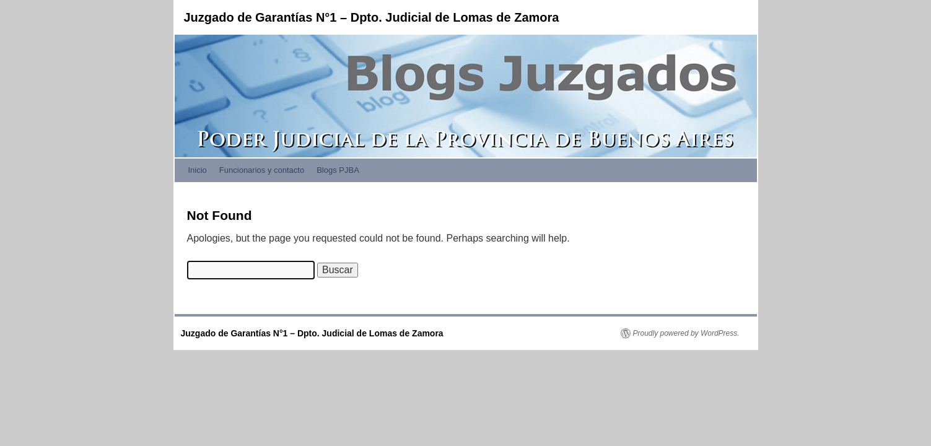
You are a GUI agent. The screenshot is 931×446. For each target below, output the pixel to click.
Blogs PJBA (338, 170)
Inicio (197, 170)
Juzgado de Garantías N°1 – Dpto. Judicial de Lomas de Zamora (371, 17)
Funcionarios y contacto (261, 170)
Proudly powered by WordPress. (686, 333)
